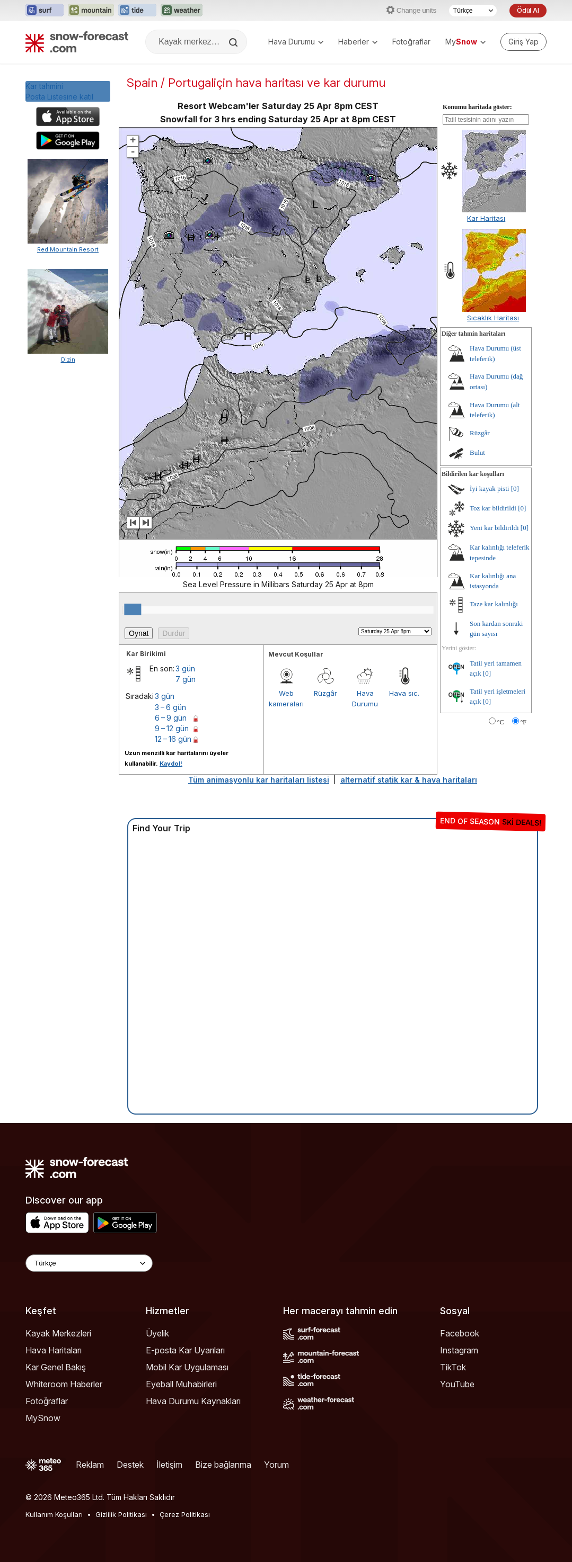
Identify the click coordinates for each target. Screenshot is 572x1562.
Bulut (477, 452)
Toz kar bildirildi (493, 508)
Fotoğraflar (411, 41)
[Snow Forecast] (76, 41)
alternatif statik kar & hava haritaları (408, 779)
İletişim (169, 1464)
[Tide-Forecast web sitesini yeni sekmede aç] (137, 10)
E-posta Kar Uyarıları (185, 1350)
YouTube (457, 1384)
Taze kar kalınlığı (494, 604)
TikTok (453, 1367)
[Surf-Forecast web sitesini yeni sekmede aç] (44, 10)
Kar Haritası (486, 218)
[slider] (132, 609)
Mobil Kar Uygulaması (187, 1367)
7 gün (185, 679)
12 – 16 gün (173, 738)
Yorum (276, 1464)
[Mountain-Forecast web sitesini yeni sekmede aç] (91, 10)
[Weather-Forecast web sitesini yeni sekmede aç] (182, 10)
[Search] (234, 42)
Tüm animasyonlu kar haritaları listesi (258, 779)
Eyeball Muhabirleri (181, 1384)
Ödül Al (528, 10)
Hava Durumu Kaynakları (193, 1401)
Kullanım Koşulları (54, 1514)
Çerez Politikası (185, 1514)
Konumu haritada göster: (477, 107)
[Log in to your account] (523, 42)
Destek (130, 1464)
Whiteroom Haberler (63, 1384)
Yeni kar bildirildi (494, 528)
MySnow (42, 1418)
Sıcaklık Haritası (493, 317)
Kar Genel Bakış (55, 1367)
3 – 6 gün (170, 707)
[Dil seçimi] (473, 10)
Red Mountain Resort (68, 249)
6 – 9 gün (171, 717)
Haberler (357, 41)
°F (523, 722)
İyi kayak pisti (489, 488)
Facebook (459, 1333)
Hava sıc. (404, 693)
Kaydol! (171, 763)
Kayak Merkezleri (58, 1333)
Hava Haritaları (53, 1350)
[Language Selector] (89, 1263)
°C (500, 722)
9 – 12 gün (172, 728)
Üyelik (157, 1333)
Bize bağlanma (223, 1464)
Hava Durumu (295, 41)
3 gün (185, 668)
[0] (515, 488)
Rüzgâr (325, 693)
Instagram (459, 1350)
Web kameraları (286, 698)
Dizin (68, 359)
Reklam (90, 1464)
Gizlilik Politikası (121, 1514)
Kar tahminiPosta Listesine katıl (59, 91)
